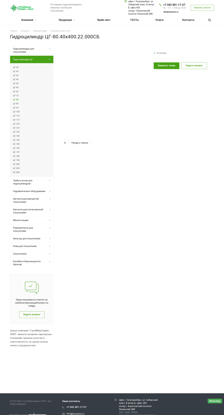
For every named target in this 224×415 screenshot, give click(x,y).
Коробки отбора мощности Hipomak (27, 263)
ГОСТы (134, 19)
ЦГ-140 (16, 136)
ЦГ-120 (16, 124)
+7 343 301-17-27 (174, 4)
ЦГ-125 (16, 128)
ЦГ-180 (16, 156)
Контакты (188, 19)
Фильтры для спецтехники (26, 238)
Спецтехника (19, 254)
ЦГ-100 (16, 112)
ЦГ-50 (15, 83)
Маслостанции (20, 220)
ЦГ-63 (15, 91)
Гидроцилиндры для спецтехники (23, 50)
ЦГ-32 (15, 75)
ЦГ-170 (16, 152)
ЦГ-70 (15, 95)
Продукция (67, 19)
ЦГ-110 (16, 116)
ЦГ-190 (16, 160)
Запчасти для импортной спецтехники (26, 200)
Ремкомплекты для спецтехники (23, 229)
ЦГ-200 (16, 164)
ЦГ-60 (15, 87)
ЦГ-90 (15, 103)
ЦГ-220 (16, 168)
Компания (28, 19)
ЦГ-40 (15, 79)
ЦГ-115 (16, 120)
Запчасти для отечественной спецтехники (28, 211)
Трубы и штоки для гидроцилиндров (22, 182)
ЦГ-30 (15, 71)
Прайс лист (104, 19)
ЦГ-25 (15, 67)
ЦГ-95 (15, 107)
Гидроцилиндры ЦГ (23, 59)
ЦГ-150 (16, 144)
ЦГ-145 (16, 140)
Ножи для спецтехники (25, 246)
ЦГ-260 (16, 172)
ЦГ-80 (15, 99)
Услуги (159, 19)
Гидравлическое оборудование (29, 191)
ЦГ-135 (16, 132)
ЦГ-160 (16, 148)
